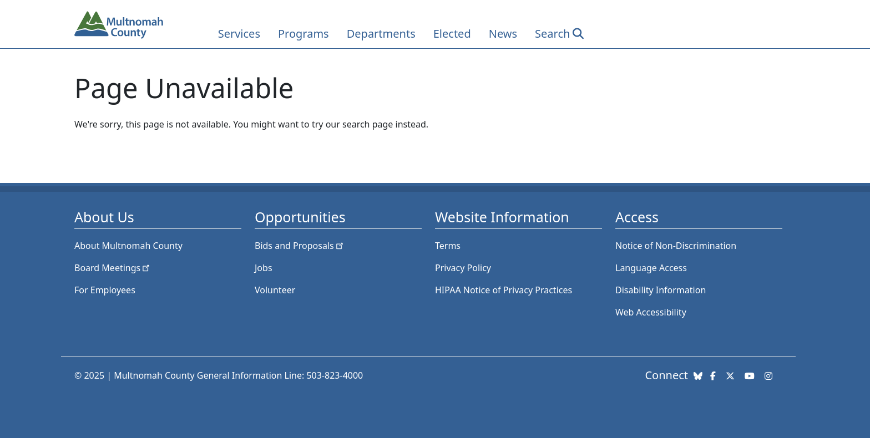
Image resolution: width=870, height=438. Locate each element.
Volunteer (275, 290)
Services (239, 33)
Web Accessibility (650, 312)
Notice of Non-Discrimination (675, 246)
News (503, 33)
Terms (448, 246)
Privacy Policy (463, 268)
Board (112, 268)
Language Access (651, 268)
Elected (452, 33)
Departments (381, 33)
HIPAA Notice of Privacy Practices (503, 290)
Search (552, 33)
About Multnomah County (128, 246)
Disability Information (660, 290)
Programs (303, 33)
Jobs (263, 268)
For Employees (104, 290)
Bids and (300, 246)
